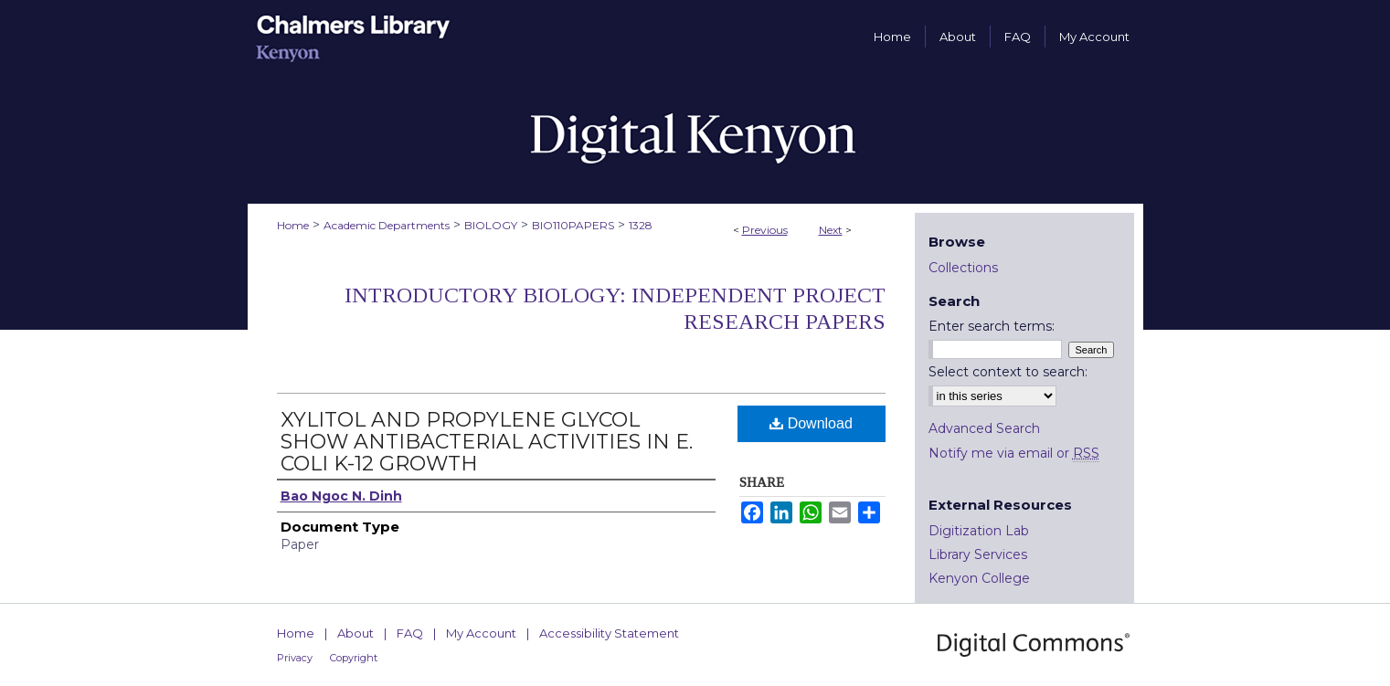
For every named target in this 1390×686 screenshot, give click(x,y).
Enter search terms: (991, 326)
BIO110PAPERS (573, 225)
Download (811, 423)
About (355, 633)
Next (831, 230)
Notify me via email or (1013, 453)
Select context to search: (1008, 372)
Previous (765, 230)
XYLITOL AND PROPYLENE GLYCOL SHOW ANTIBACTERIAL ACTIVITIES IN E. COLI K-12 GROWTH (487, 441)
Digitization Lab (978, 530)
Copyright (353, 657)
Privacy (295, 657)
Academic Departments (387, 225)
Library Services (977, 554)
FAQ (410, 633)
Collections (963, 267)
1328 (641, 225)
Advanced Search (984, 428)
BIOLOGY (490, 225)
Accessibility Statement (609, 633)
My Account (481, 633)
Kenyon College (979, 578)
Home (293, 225)
